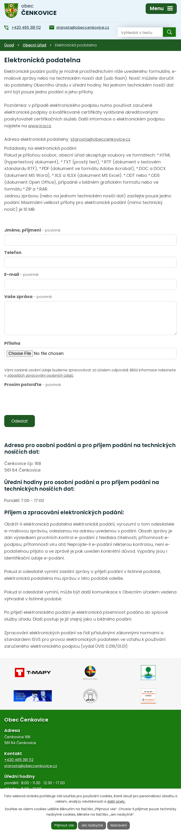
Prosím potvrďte (32, 384)
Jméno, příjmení (32, 230)
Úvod (9, 45)
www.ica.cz (39, 126)
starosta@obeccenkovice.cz (100, 139)
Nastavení (119, 825)
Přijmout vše (63, 825)
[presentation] (39, 400)
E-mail (21, 274)
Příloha (12, 343)
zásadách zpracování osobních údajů (40, 375)
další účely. (116, 801)
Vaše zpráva (28, 296)
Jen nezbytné (92, 825)
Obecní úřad (34, 45)
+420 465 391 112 (18, 760)
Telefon (12, 252)
